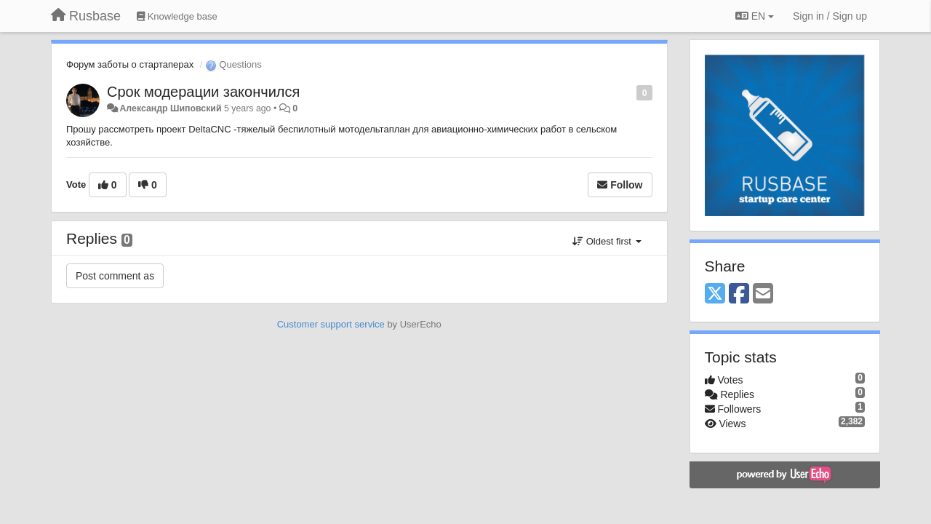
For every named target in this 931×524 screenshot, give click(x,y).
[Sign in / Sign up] (830, 16)
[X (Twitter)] (715, 294)
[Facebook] (739, 294)
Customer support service (331, 324)
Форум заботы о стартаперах (129, 64)
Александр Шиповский (170, 108)
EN (754, 16)
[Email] (763, 294)
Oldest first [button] (606, 241)
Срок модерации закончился (203, 92)
